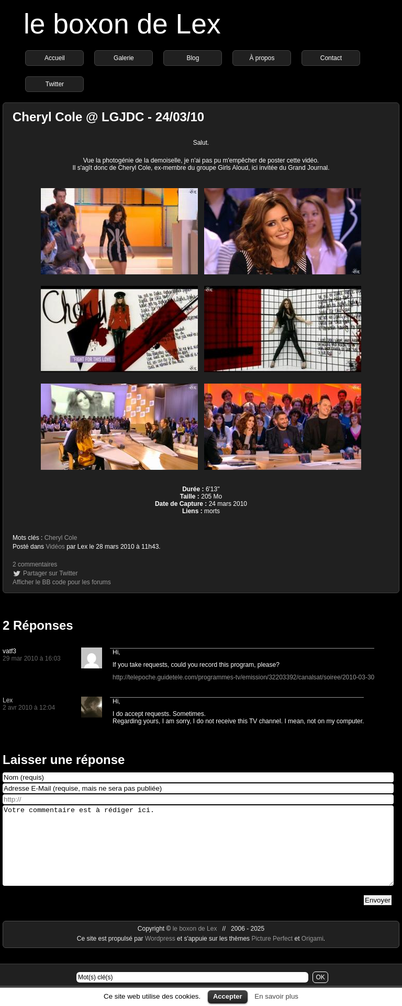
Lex (8, 700)
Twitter (55, 84)
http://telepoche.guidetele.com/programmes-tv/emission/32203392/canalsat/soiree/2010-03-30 (243, 677)
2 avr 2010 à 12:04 (29, 707)
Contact (331, 58)
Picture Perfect (272, 954)
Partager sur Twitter (50, 573)
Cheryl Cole (60, 537)
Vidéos (55, 546)
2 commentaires (35, 564)
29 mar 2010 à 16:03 (32, 658)
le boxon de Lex (122, 23)
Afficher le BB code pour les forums (62, 582)
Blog (192, 58)
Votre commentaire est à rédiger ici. (198, 853)
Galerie (124, 58)
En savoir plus (276, 996)
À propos (261, 58)
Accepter (227, 996)
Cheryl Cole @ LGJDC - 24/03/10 (108, 117)
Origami (312, 954)
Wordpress (161, 954)
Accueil (54, 58)
